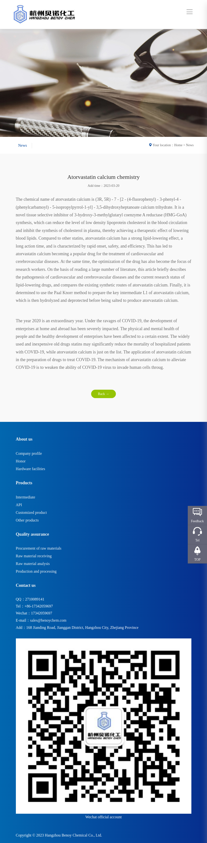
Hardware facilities (30, 469)
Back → (103, 394)
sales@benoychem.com (48, 620)
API (19, 505)
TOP (197, 559)
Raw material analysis (33, 564)
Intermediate (25, 497)
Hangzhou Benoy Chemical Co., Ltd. (73, 835)
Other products (27, 520)
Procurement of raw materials (39, 548)
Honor (21, 461)
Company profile (29, 453)
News (22, 145)
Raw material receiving (34, 556)
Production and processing (36, 571)
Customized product (31, 512)
